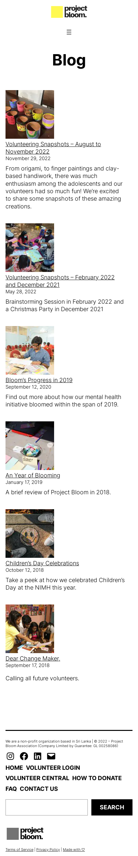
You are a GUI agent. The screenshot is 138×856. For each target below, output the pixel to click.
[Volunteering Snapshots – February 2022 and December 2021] (30, 248)
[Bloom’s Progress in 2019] (30, 351)
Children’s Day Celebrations (42, 563)
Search (112, 807)
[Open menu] (69, 32)
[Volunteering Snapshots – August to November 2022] (30, 115)
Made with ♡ (74, 850)
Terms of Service (19, 850)
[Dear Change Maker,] (30, 629)
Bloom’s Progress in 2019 (39, 380)
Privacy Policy (48, 850)
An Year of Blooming (33, 475)
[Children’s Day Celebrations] (30, 534)
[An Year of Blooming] (30, 446)
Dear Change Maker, (33, 658)
